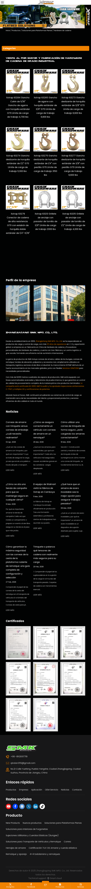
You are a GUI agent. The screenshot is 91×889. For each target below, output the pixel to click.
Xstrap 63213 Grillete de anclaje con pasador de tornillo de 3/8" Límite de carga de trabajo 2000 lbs (45, 221)
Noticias (65, 790)
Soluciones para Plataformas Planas (37, 30)
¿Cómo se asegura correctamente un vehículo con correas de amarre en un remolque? (44, 430)
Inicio (8, 30)
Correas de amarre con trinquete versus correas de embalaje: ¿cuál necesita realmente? (17, 430)
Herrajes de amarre (16, 848)
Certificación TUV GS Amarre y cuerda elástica (53, 848)
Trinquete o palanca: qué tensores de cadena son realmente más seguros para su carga (45, 554)
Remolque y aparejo (16, 854)
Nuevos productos (32, 823)
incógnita (10, 885)
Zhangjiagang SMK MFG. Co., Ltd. (53, 870)
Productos (16, 30)
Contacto (77, 790)
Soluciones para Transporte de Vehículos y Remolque (33, 841)
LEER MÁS (10, 470)
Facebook (31, 885)
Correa (67, 841)
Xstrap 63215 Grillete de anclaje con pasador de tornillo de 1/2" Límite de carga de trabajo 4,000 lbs (73, 221)
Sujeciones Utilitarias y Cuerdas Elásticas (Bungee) (32, 835)
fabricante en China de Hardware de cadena (45, 347)
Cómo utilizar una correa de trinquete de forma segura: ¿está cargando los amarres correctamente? (73, 430)
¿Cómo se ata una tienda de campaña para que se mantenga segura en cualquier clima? (17, 492)
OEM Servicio (51, 790)
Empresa (23, 790)
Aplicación (36, 790)
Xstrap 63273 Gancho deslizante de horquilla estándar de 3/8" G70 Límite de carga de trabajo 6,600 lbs (73, 105)
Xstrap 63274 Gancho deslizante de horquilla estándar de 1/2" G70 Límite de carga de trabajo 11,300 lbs (18, 163)
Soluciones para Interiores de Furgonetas (27, 829)
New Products (13, 823)
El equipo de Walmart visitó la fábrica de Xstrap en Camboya (44, 488)
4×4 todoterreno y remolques (45, 854)
